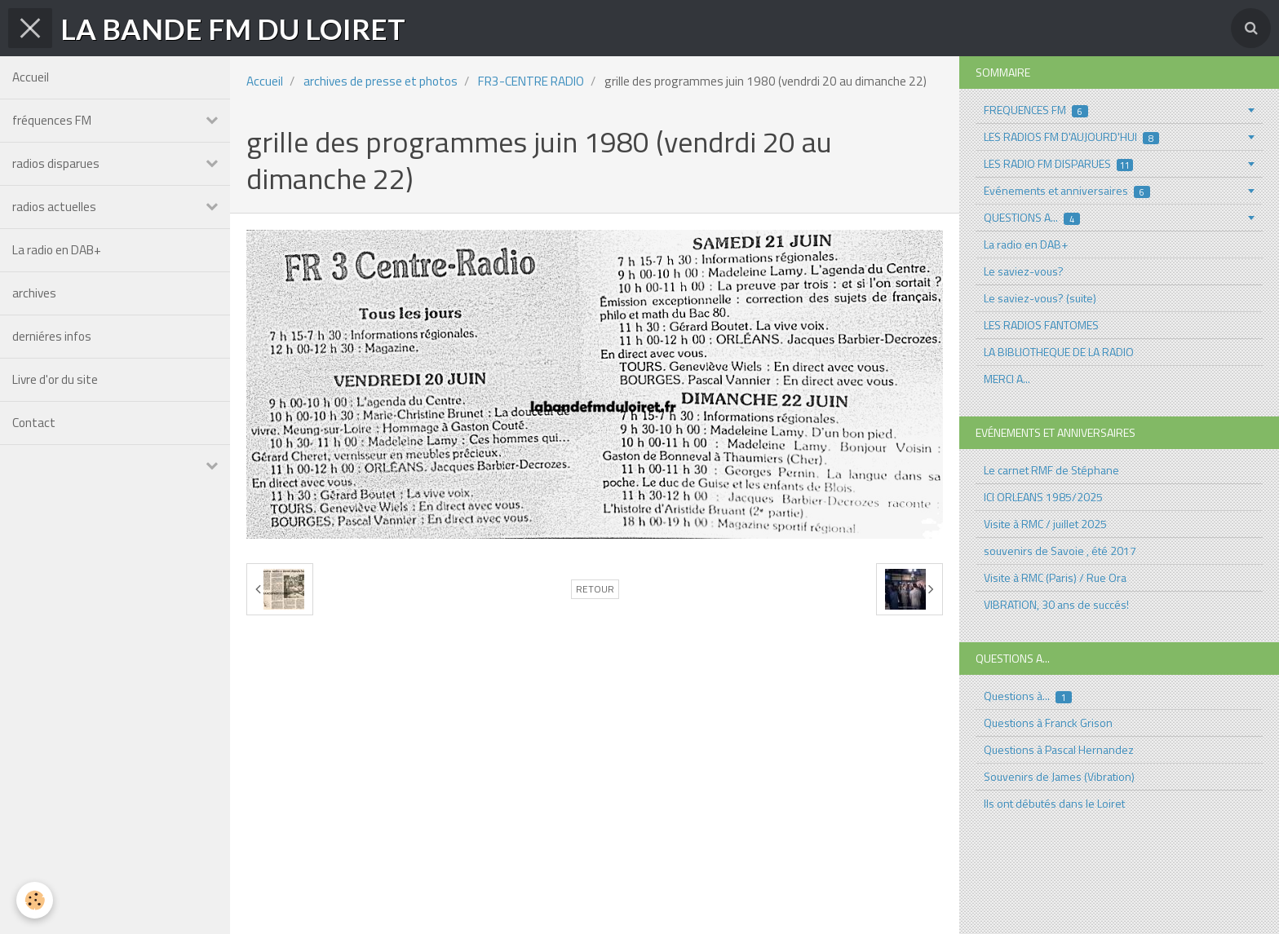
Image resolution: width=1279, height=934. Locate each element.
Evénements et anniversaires (1067, 190)
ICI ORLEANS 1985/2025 (1043, 496)
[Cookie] (34, 900)
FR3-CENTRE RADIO (531, 81)
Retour (595, 589)
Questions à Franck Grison (1048, 722)
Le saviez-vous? (1024, 271)
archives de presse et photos (380, 81)
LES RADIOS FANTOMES (1041, 324)
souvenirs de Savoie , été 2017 (1060, 550)
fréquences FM (51, 120)
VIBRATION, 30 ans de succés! (1056, 604)
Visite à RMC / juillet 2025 (1045, 523)
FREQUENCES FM (1036, 109)
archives (34, 293)
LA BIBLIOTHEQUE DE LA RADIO (1059, 351)
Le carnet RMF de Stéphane (1051, 469)
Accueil (30, 77)
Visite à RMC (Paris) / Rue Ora (1055, 577)
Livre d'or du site (55, 379)
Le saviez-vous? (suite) (1040, 297)
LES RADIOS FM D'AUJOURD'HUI (1071, 136)
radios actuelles (54, 206)
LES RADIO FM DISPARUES (1058, 163)
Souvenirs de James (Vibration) (1059, 776)
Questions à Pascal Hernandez (1059, 749)
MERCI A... (1007, 378)
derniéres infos (51, 336)
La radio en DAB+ (56, 249)
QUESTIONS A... (1032, 217)
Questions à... (1028, 695)
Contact (33, 422)
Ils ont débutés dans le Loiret (1054, 803)
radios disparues (56, 163)
